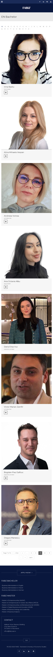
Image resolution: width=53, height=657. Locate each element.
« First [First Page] (16, 553)
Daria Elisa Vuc (11, 347)
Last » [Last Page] (31, 557)
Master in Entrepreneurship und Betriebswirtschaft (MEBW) (20, 605)
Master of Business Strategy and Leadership (15, 609)
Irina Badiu (9, 87)
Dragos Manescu (12, 538)
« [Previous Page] (22, 553)
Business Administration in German (13, 590)
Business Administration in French (12, 588)
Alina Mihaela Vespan (14, 152)
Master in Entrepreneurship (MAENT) (13, 600)
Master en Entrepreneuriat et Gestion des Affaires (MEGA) (20, 602)
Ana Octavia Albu (12, 281)
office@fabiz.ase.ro (10, 631)
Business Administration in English (12, 585)
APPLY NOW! (26, 573)
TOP (26, 640)
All (2, 26)
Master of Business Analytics (11, 612)
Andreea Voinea (11, 216)
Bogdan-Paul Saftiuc (13, 472)
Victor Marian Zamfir (13, 407)
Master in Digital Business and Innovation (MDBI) (17, 607)
